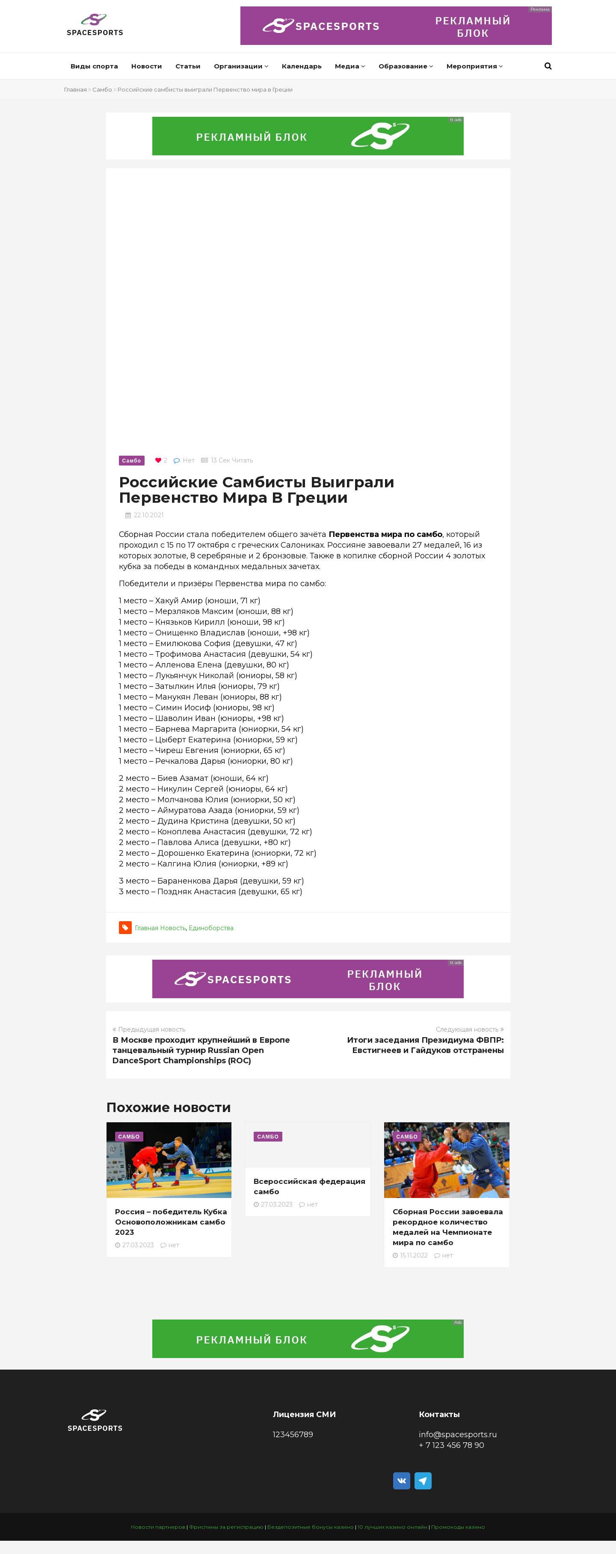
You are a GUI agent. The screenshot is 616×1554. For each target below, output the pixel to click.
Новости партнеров (158, 1527)
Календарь (302, 66)
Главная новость (160, 928)
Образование (406, 66)
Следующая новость (470, 1029)
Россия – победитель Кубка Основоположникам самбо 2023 (171, 1222)
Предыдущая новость (149, 1029)
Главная (75, 89)
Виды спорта (94, 66)
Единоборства (211, 928)
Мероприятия (475, 66)
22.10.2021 (149, 515)
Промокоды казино (458, 1527)
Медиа (350, 66)
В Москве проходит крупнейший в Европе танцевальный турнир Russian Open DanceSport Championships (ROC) (201, 1050)
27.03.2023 (134, 1245)
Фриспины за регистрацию (226, 1527)
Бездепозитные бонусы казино (310, 1527)
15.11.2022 (410, 1255)
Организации (241, 66)
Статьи (188, 66)
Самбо (102, 89)
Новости (146, 66)
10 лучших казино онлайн (392, 1527)
